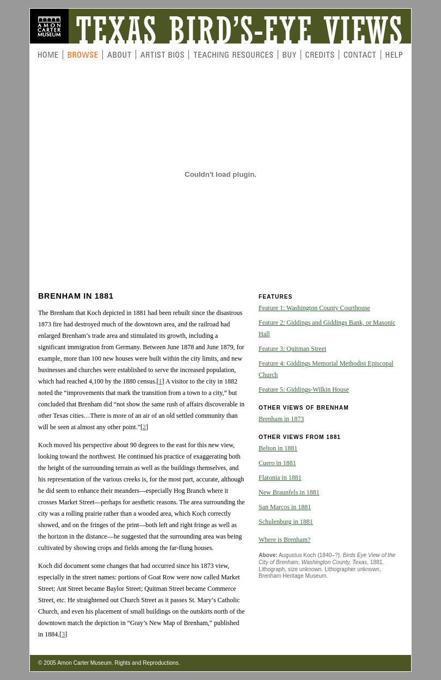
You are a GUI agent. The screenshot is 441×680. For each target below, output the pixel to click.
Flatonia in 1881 (280, 477)
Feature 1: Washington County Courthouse (314, 308)
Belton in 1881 (278, 448)
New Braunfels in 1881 (289, 492)
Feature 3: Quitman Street (292, 349)
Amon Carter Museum (84, 663)
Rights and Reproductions (147, 663)
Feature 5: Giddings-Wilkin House (304, 389)
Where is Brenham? (284, 539)
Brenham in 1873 (281, 419)
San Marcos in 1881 (285, 507)
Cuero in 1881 (277, 463)
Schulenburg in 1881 (286, 522)
